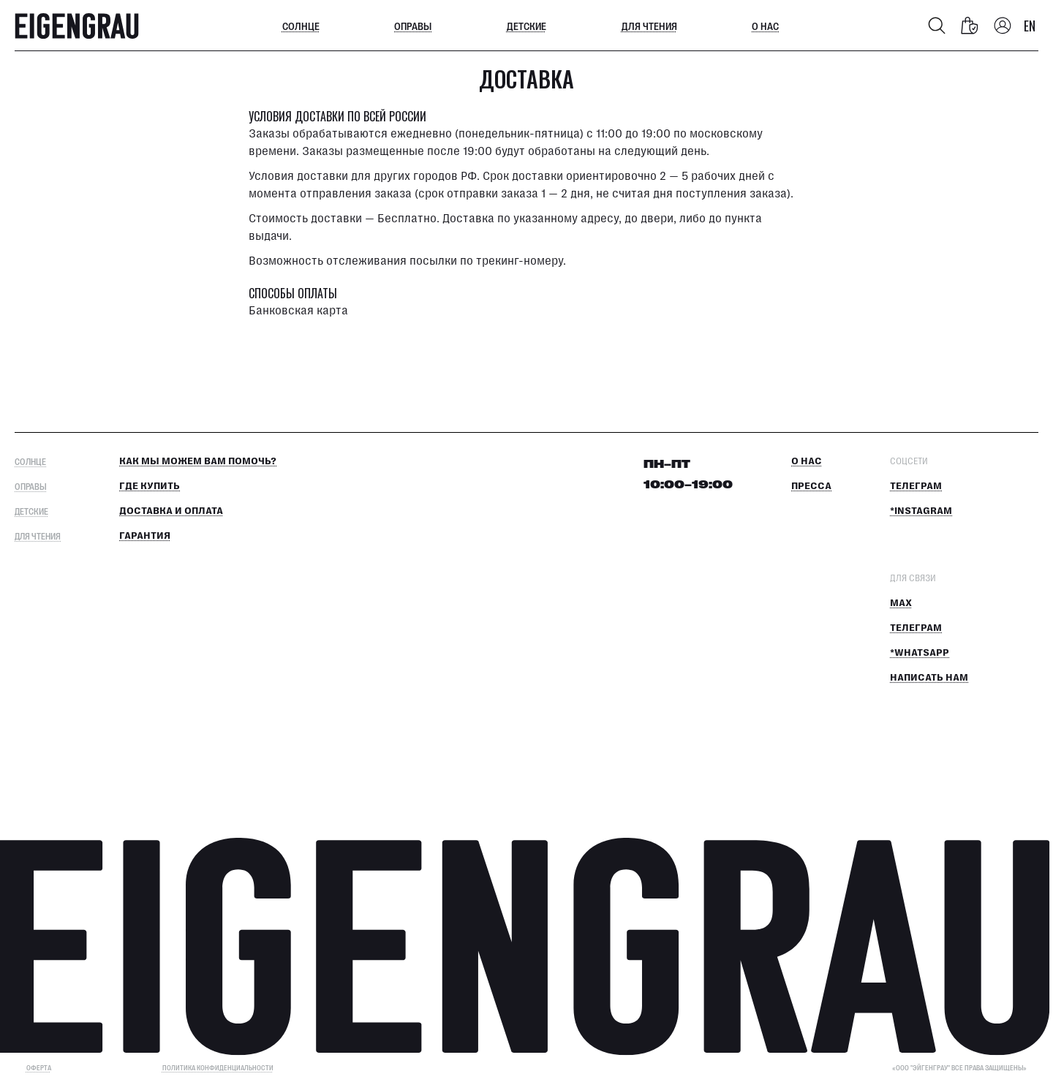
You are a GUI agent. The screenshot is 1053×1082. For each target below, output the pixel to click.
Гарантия (144, 536)
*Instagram (921, 511)
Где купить (149, 486)
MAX (901, 603)
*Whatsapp (919, 653)
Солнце (301, 25)
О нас (765, 25)
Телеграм (916, 486)
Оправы (412, 25)
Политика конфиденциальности (217, 1068)
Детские (526, 25)
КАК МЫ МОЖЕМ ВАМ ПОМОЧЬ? (197, 461)
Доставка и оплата (171, 511)
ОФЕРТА (38, 1068)
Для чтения (649, 25)
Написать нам (929, 678)
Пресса (811, 486)
